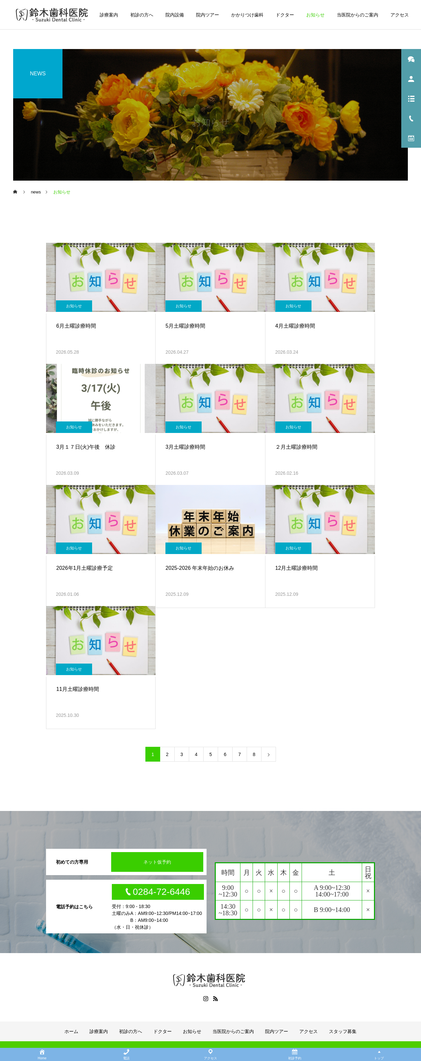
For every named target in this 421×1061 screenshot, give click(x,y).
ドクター (285, 14)
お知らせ (315, 14)
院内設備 (174, 14)
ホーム (71, 1031)
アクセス (399, 14)
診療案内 (109, 14)
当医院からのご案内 (357, 14)
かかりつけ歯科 (247, 14)
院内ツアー (207, 14)
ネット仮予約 (157, 862)
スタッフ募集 (343, 1031)
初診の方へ (141, 14)
